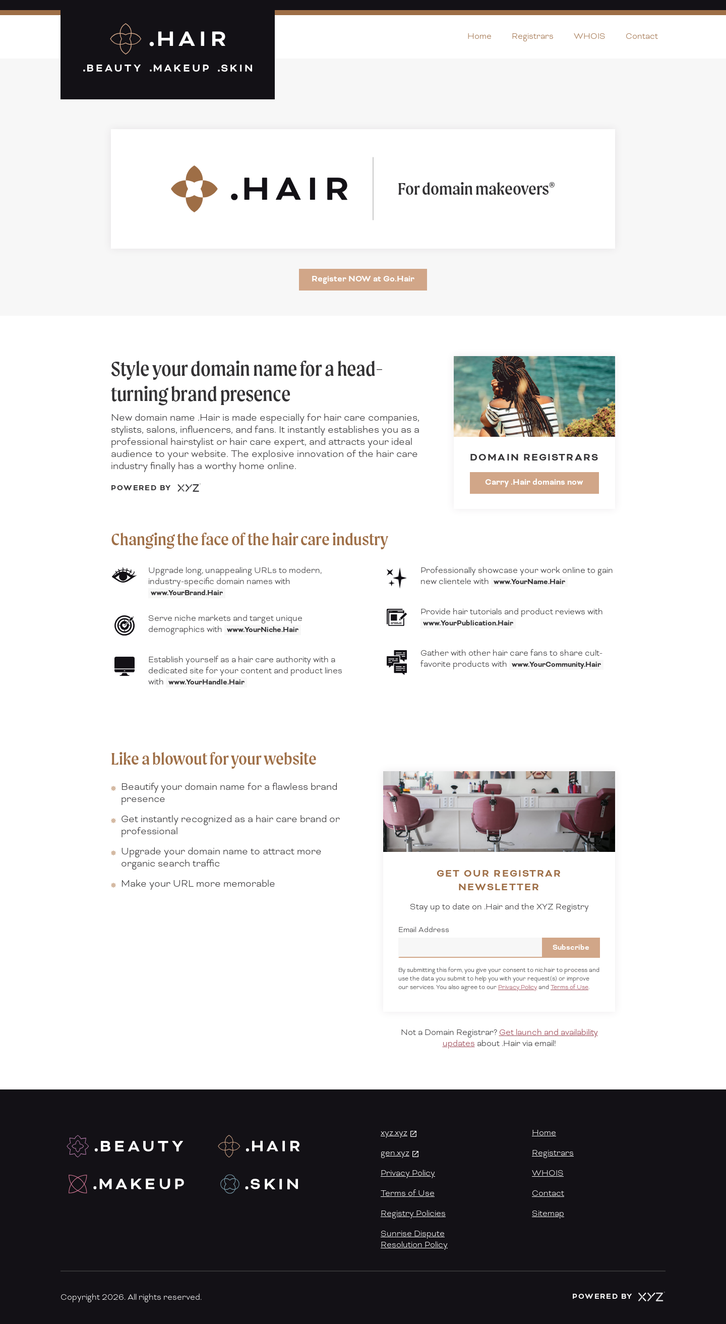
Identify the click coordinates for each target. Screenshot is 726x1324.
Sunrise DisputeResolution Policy (414, 1239)
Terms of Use (569, 987)
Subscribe (571, 948)
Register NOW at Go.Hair (363, 278)
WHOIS (590, 36)
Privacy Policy (517, 987)
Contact (642, 36)
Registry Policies (413, 1213)
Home (479, 36)
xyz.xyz (394, 1132)
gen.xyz (395, 1153)
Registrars (533, 36)
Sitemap (548, 1213)
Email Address (423, 930)
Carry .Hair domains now (534, 482)
